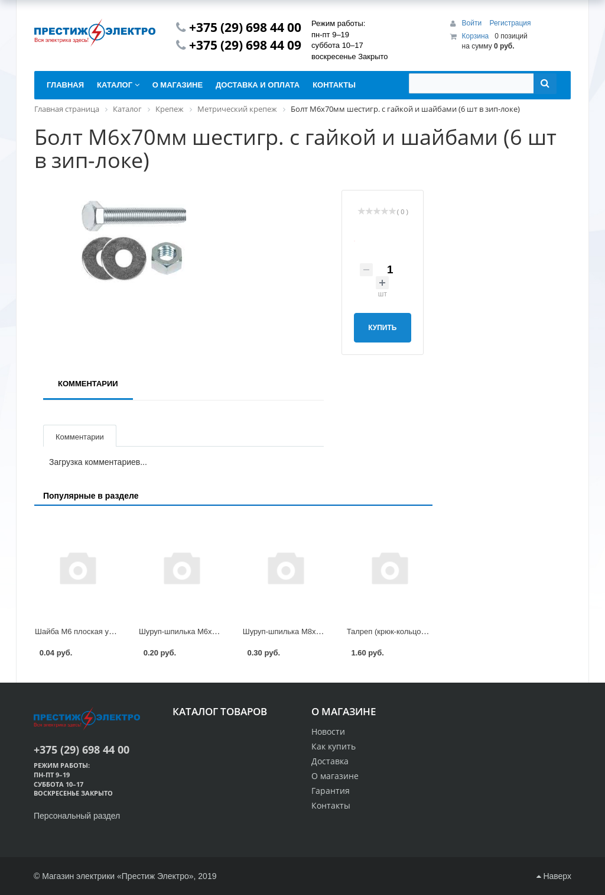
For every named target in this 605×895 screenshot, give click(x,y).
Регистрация (510, 23)
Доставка (330, 761)
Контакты (330, 805)
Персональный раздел (77, 815)
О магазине (335, 775)
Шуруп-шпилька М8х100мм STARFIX (308, 631)
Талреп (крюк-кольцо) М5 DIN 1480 (409, 631)
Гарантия (330, 790)
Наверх (553, 876)
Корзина (475, 36)
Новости (328, 731)
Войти (473, 23)
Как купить (333, 746)
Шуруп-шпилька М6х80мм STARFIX (202, 631)
